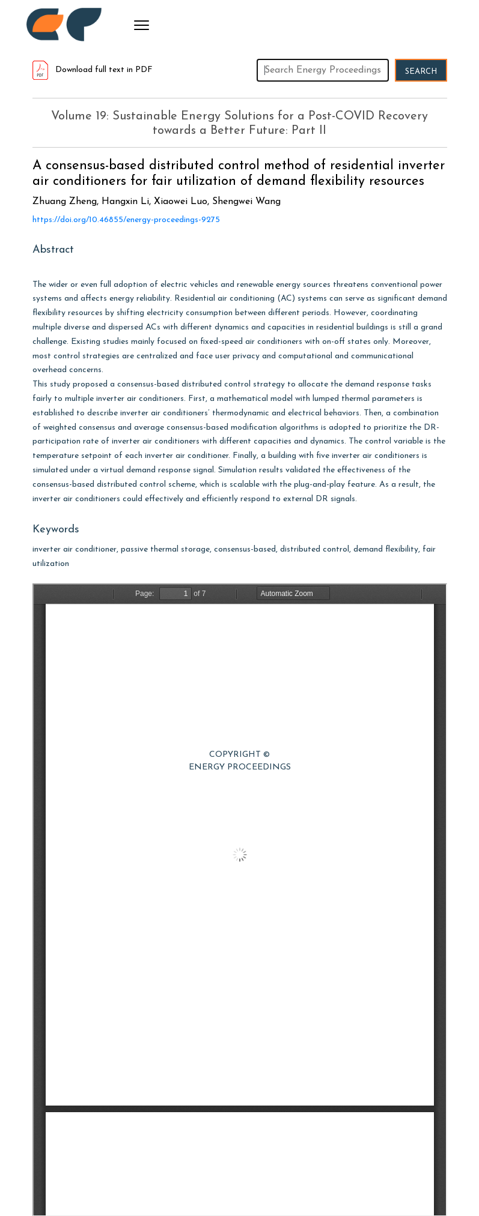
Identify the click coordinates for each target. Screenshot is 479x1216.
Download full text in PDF (92, 69)
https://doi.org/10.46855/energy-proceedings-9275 (126, 219)
